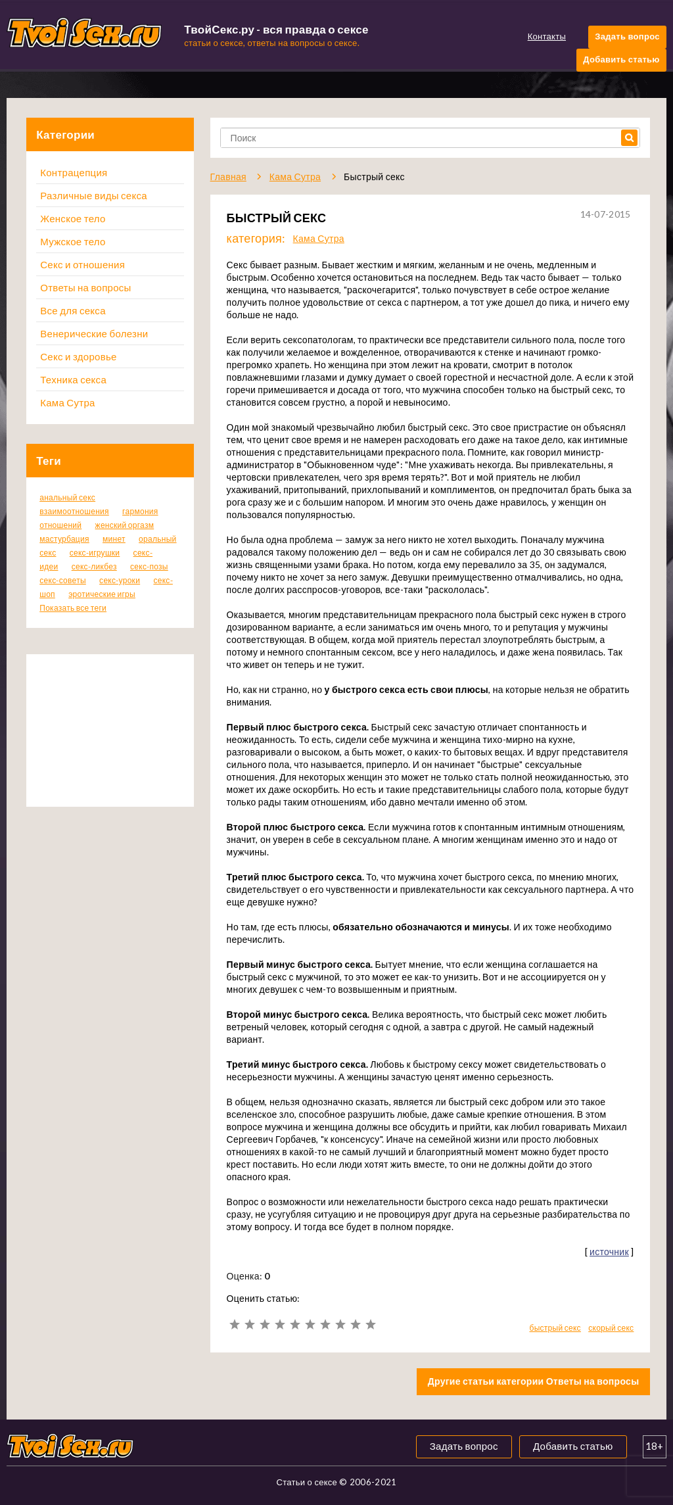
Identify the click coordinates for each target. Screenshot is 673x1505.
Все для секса (73, 310)
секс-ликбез (94, 566)
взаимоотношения (74, 511)
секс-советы (62, 580)
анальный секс (67, 497)
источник (609, 1251)
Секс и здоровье (78, 356)
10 (370, 1324)
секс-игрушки (95, 553)
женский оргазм (124, 525)
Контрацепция (73, 172)
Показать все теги (72, 608)
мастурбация (64, 539)
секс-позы (149, 566)
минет (114, 539)
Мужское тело (72, 241)
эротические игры (101, 594)
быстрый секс (554, 1328)
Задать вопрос (627, 36)
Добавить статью (621, 59)
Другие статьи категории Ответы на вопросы (533, 1381)
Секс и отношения (82, 264)
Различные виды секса (93, 195)
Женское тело (72, 218)
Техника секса (73, 379)
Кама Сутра (67, 402)
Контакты (547, 36)
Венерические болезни (94, 333)
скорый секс (611, 1328)
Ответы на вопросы (85, 287)
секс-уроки (119, 580)
